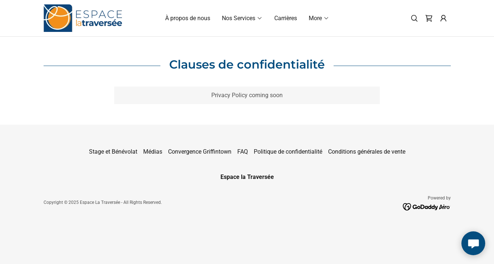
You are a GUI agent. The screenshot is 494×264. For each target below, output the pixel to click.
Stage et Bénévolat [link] (113, 151)
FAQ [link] (242, 151)
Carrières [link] (285, 18)
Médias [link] (152, 151)
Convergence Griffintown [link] (199, 151)
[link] (83, 17)
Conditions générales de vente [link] (366, 151)
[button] (242, 18)
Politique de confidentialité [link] (288, 151)
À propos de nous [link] (187, 18)
